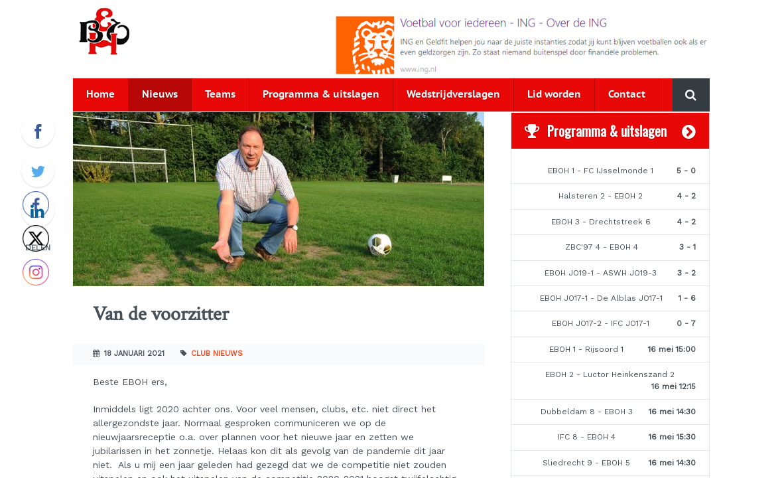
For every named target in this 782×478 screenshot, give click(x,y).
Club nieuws (217, 353)
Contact (626, 94)
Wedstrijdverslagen (453, 94)
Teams (220, 94)
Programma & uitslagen (321, 94)
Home (100, 94)
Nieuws (160, 94)
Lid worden (554, 94)
